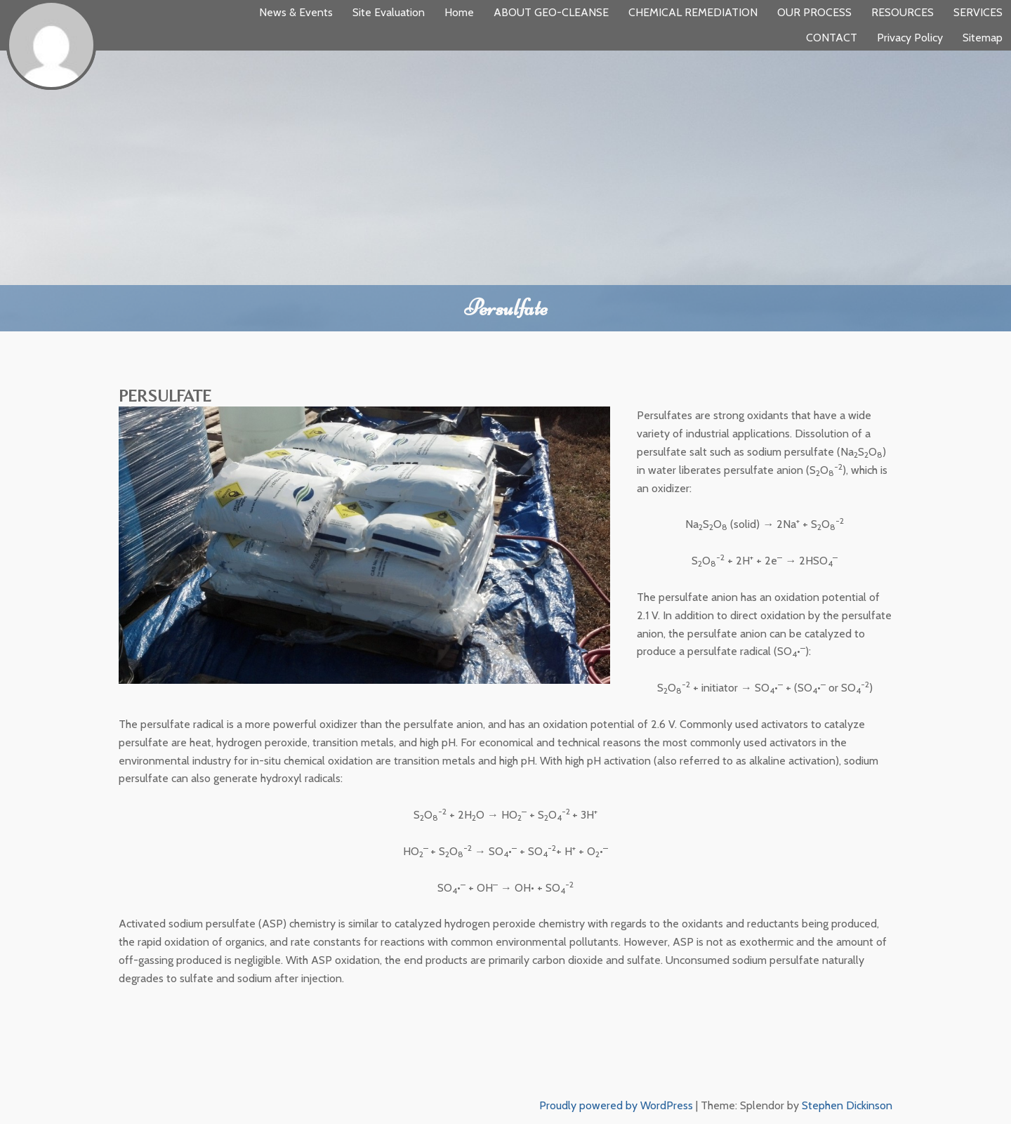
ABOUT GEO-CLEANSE (551, 12)
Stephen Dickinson (847, 1105)
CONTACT (831, 37)
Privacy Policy (910, 37)
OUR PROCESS (814, 12)
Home (459, 12)
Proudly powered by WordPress (616, 1105)
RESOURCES (902, 12)
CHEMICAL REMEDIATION (693, 12)
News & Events (296, 12)
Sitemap (983, 37)
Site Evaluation (388, 12)
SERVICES (978, 12)
